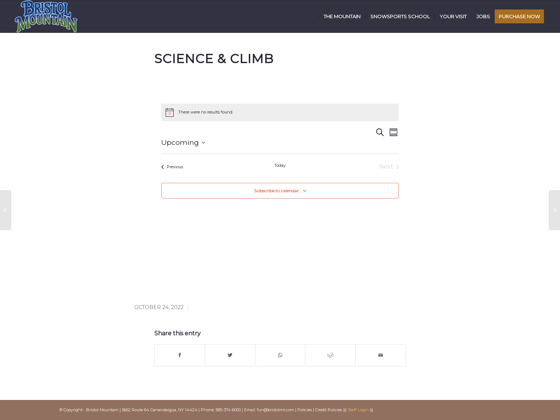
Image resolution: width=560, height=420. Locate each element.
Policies (304, 409)
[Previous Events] (172, 167)
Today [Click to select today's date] (280, 165)
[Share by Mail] (381, 355)
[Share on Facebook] (180, 355)
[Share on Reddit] (330, 355)
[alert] (280, 112)
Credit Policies (328, 409)
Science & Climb (214, 58)
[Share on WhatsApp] (280, 355)
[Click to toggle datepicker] (183, 143)
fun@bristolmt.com (275, 409)
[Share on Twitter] (230, 355)
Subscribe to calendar (276, 190)
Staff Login (358, 409)
